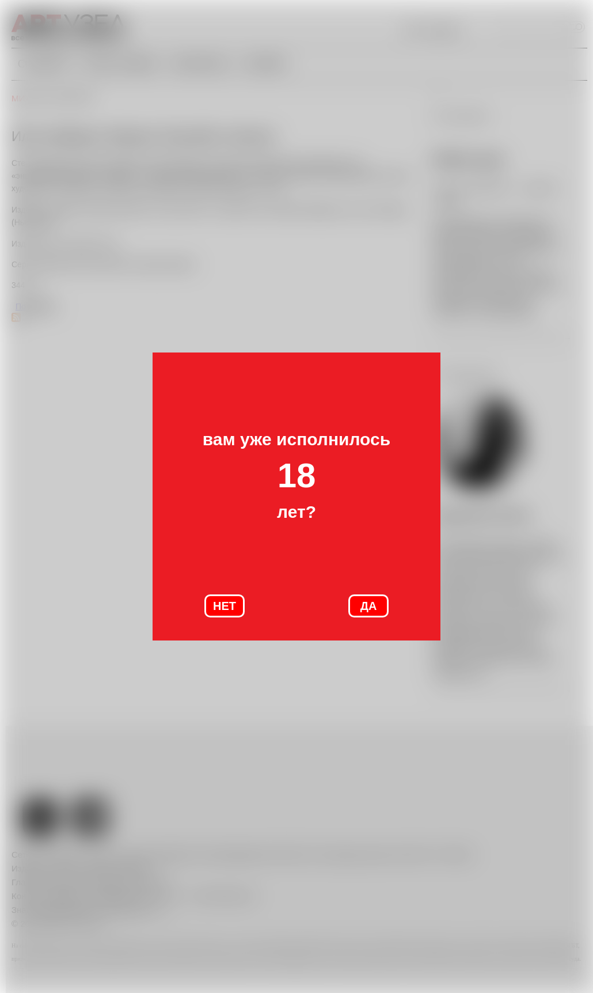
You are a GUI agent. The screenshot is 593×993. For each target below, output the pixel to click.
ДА (368, 606)
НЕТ (224, 606)
